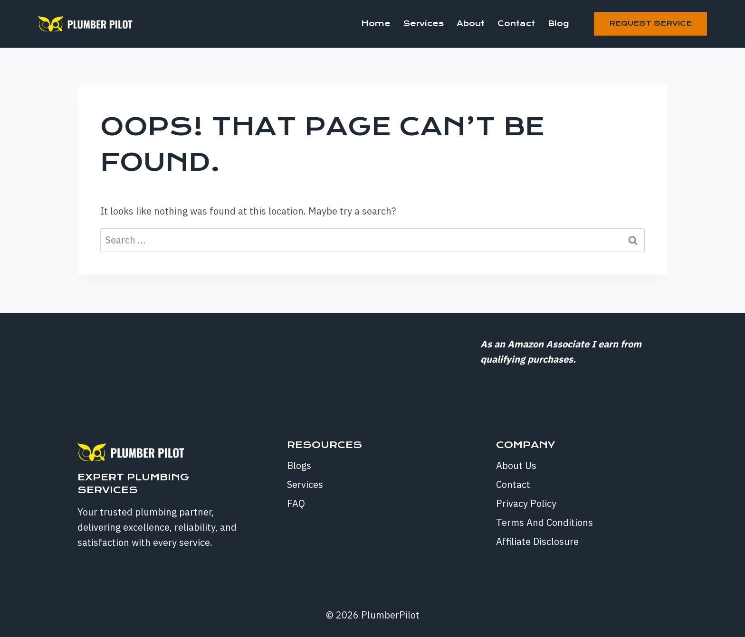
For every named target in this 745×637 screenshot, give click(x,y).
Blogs (299, 465)
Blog (558, 23)
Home (376, 23)
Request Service (650, 23)
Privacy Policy (526, 503)
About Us (516, 465)
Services (423, 23)
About (471, 23)
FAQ (296, 503)
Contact (516, 23)
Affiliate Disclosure (537, 541)
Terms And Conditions (544, 522)
